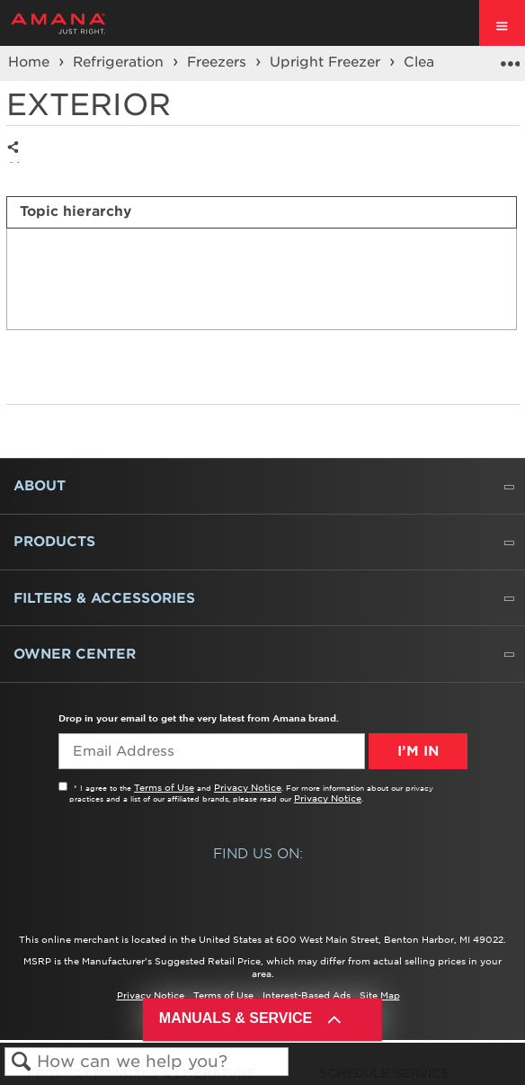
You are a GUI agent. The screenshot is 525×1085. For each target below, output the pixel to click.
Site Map (380, 995)
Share (17, 161)
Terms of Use (164, 787)
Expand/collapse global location (510, 57)
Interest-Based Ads (306, 995)
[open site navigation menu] (502, 23)
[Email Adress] (211, 751)
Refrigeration (120, 62)
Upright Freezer (327, 62)
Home (31, 62)
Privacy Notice (247, 787)
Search (21, 1062)
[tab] (261, 212)
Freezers (219, 62)
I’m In (418, 751)
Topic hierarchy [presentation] (75, 211)
